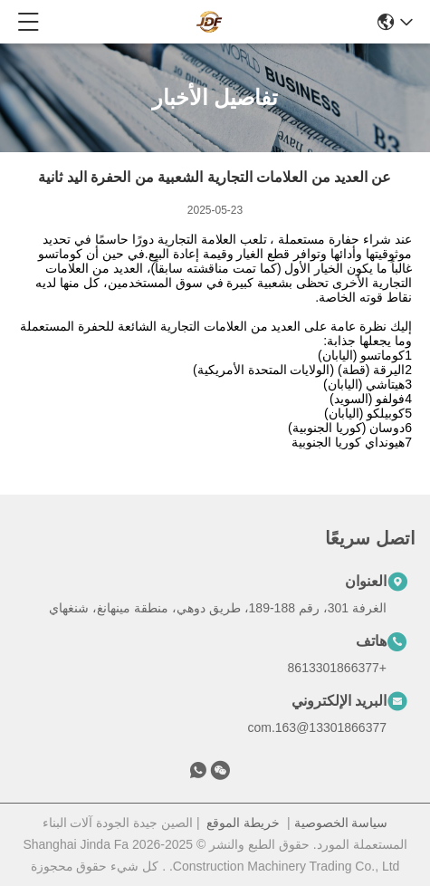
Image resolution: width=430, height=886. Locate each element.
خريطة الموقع (243, 822)
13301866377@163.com (317, 727)
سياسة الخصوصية (341, 822)
